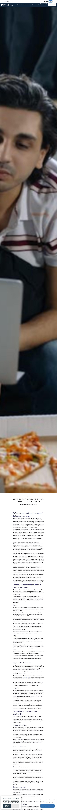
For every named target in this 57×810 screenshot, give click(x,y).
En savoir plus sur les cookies (13, 802)
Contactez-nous (43, 4)
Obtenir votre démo (52, 4)
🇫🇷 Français (7, 1)
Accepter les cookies (6, 806)
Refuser (15, 805)
